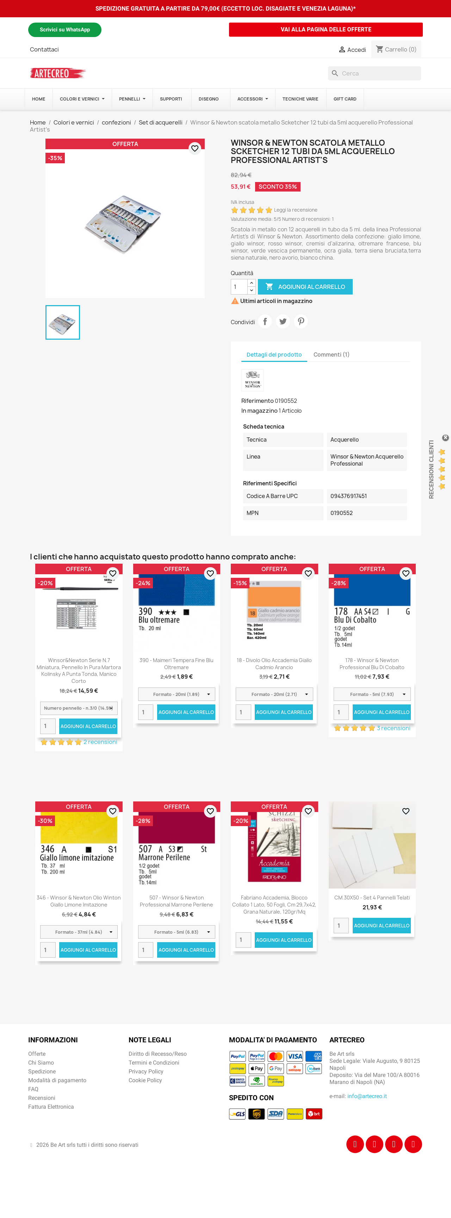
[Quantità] (239, 287)
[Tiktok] (394, 1144)
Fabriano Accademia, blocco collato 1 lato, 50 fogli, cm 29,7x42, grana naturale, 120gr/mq (274, 904)
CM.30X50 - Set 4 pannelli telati (372, 897)
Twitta (283, 321)
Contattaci (44, 49)
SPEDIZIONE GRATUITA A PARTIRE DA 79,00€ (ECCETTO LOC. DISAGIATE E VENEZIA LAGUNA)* (225, 8)
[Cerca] (374, 73)
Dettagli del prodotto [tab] (274, 354)
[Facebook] (355, 1144)
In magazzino (259, 410)
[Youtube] (413, 1144)
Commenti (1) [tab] (332, 354)
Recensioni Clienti (431, 469)
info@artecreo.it (367, 1096)
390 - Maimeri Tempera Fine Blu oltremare (177, 664)
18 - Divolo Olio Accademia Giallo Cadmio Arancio (274, 664)
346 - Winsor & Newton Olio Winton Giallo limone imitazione (79, 901)
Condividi (265, 321)
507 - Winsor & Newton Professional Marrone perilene (176, 901)
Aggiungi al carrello (305, 286)
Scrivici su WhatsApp (65, 29)
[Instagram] (374, 1144)
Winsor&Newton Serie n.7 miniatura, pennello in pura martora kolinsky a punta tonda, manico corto (79, 670)
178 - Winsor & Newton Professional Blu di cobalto (372, 664)
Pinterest (301, 321)
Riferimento (257, 400)
